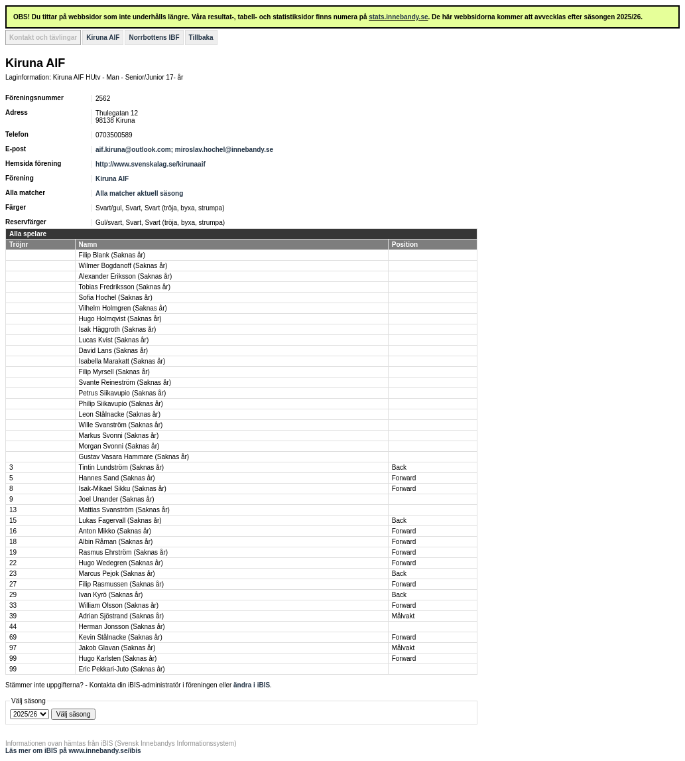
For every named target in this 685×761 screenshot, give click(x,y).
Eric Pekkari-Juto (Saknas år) (122, 669)
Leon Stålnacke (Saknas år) (119, 414)
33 (13, 605)
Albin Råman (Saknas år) (116, 541)
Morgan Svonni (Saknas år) (119, 446)
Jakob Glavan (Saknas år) (117, 648)
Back (399, 467)
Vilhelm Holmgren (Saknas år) (123, 308)
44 (13, 626)
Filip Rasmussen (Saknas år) (121, 584)
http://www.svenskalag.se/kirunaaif (150, 164)
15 (13, 520)
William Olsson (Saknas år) (119, 605)
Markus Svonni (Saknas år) (119, 435)
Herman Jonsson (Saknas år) (122, 626)
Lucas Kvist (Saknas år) (114, 340)
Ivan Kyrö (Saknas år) (111, 594)
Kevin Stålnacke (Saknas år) (120, 637)
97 (13, 648)
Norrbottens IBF (154, 37)
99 (13, 658)
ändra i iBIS (251, 685)
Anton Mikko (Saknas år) (115, 531)
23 (13, 573)
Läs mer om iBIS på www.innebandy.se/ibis (73, 750)
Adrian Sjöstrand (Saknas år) (121, 616)
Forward (404, 478)
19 (13, 552)
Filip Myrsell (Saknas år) (114, 372)
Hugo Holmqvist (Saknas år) (120, 318)
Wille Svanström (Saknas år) (121, 425)
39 (13, 616)
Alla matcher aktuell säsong (139, 193)
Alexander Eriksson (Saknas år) (125, 276)
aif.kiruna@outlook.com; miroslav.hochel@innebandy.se (184, 149)
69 (13, 637)
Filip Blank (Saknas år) (112, 255)
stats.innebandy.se (398, 17)
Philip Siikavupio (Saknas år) (121, 403)
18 (13, 541)
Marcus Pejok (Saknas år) (117, 573)
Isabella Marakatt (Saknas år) (122, 361)
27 (13, 584)
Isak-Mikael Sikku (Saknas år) (122, 488)
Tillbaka (201, 37)
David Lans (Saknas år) (114, 350)
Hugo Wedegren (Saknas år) (121, 563)
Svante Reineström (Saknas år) (125, 382)
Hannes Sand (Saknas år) (117, 478)
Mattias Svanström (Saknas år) (124, 510)
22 (13, 563)
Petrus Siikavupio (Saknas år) (122, 393)
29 (13, 594)
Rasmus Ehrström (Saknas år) (123, 552)
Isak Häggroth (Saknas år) (117, 329)
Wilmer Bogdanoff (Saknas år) (123, 265)
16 (13, 531)
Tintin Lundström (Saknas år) (121, 467)
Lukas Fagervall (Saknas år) (120, 520)
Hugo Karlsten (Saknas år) (118, 658)
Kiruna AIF (102, 37)
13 (13, 510)
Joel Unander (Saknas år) (117, 499)
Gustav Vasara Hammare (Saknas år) (134, 456)
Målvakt (403, 616)
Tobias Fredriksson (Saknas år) (124, 287)
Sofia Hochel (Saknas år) (116, 297)
